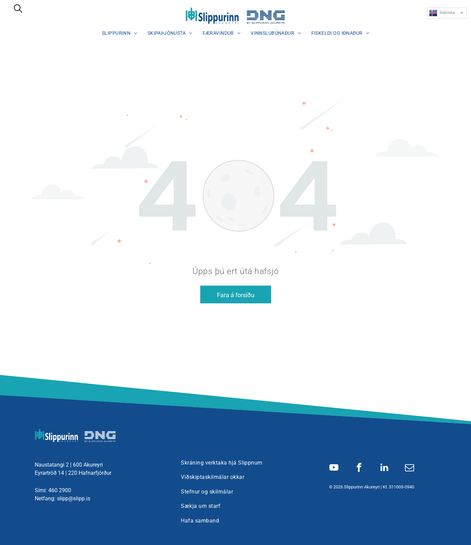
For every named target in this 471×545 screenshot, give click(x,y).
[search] (18, 9)
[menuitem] (119, 33)
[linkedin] (384, 468)
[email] (409, 468)
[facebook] (359, 468)
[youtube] (334, 468)
